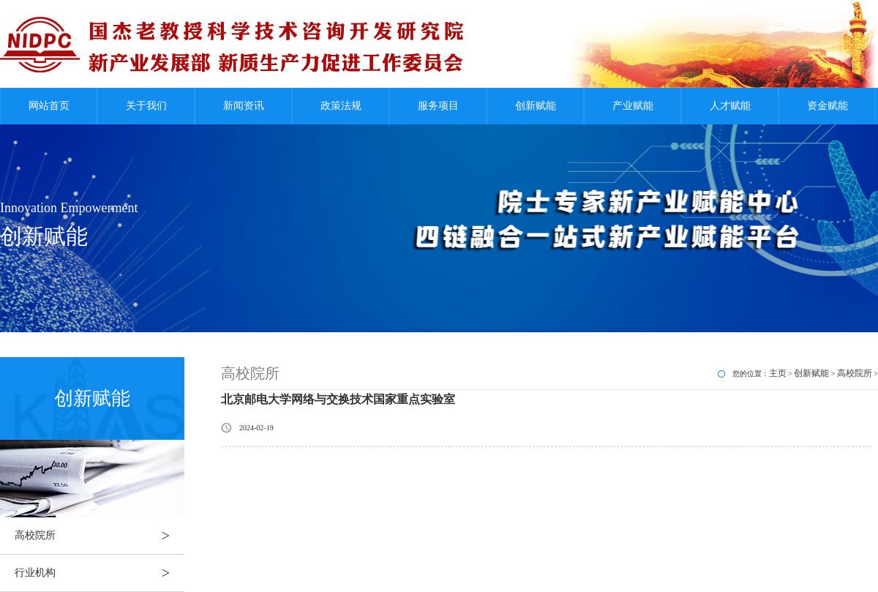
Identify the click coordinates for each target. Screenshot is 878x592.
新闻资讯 (243, 105)
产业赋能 (632, 105)
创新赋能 (535, 105)
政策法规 (340, 105)
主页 (778, 373)
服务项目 (438, 105)
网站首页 (49, 105)
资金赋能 (827, 105)
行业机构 (99, 573)
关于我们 (146, 105)
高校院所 (99, 535)
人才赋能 (730, 105)
